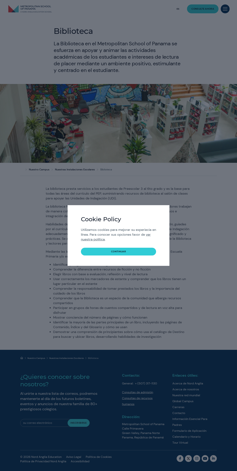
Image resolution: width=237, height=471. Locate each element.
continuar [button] (118, 251)
